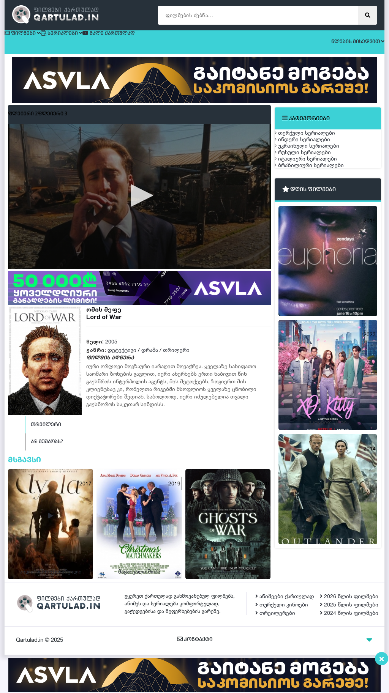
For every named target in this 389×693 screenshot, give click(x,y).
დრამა (149, 356)
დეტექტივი (122, 356)
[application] (139, 203)
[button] (139, 202)
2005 (111, 348)
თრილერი (176, 356)
